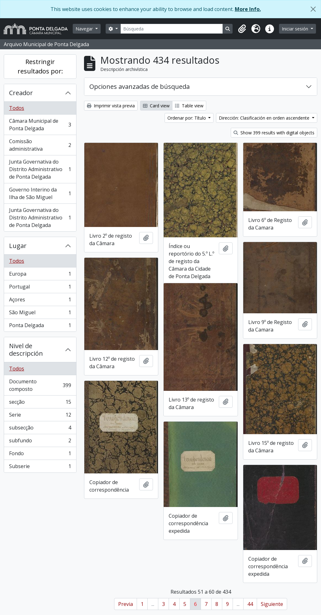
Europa (40, 275)
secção (40, 403)
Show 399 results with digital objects (274, 133)
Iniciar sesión (295, 29)
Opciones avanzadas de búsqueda (139, 86)
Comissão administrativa (40, 145)
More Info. (248, 9)
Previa (125, 604)
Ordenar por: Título (187, 118)
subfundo (40, 442)
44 (250, 604)
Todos (16, 108)
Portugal (40, 288)
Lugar (18, 245)
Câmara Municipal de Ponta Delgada (40, 124)
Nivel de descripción (26, 350)
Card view (156, 106)
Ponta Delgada (40, 326)
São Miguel (40, 314)
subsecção (40, 429)
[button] (242, 29)
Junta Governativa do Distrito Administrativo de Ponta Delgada (40, 169)
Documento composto (40, 385)
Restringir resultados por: (40, 66)
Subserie (40, 467)
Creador (21, 93)
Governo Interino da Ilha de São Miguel (40, 193)
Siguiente (272, 604)
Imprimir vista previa (111, 106)
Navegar (85, 29)
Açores (40, 301)
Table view (189, 106)
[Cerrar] (313, 9)
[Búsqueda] (171, 29)
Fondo (40, 455)
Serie (40, 416)
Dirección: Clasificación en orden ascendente (265, 118)
